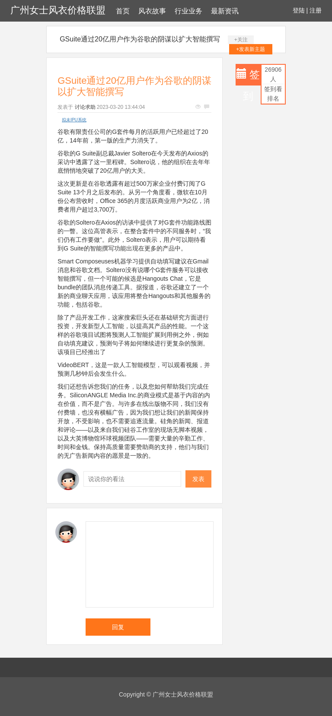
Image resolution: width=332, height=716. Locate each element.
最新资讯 (225, 11)
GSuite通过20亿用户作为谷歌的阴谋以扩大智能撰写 (140, 39)
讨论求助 (85, 107)
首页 (123, 11)
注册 (316, 10)
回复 (118, 627)
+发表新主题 (250, 49)
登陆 (299, 10)
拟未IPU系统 (74, 119)
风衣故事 (152, 11)
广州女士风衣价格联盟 (57, 10)
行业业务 (188, 11)
